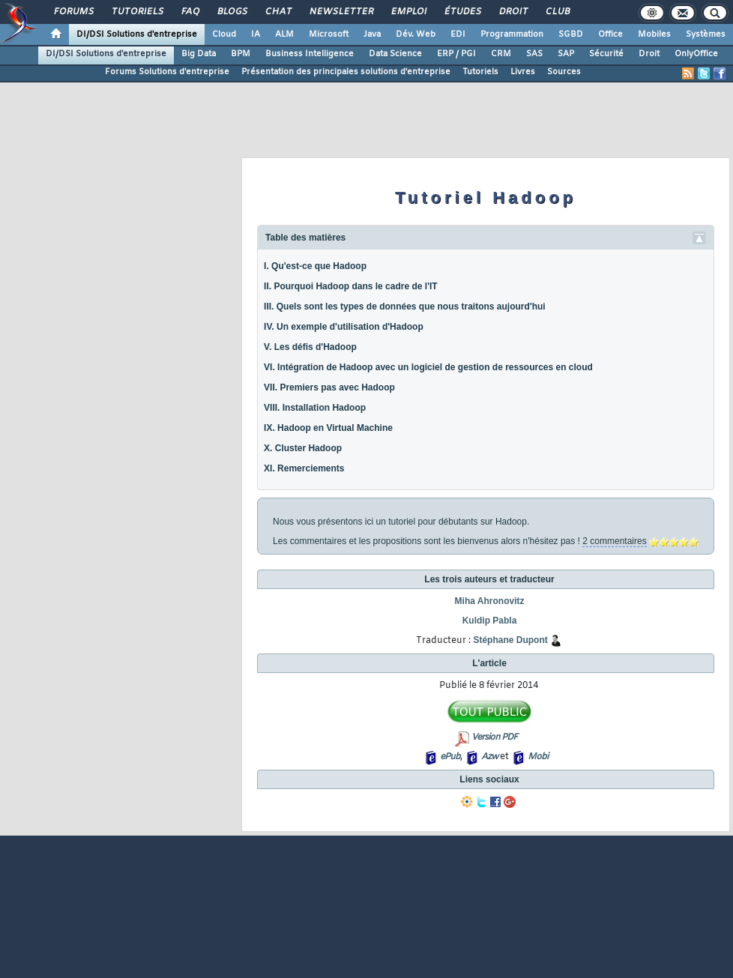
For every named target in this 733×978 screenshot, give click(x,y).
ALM (284, 34)
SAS (534, 54)
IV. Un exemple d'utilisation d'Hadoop (343, 327)
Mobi (538, 757)
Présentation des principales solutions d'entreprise (345, 72)
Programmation (511, 34)
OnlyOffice (696, 54)
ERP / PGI (456, 54)
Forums (73, 12)
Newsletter (340, 12)
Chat (277, 12)
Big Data (198, 54)
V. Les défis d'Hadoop (310, 347)
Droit (512, 12)
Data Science (395, 54)
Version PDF (494, 737)
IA (255, 34)
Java (372, 34)
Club (556, 12)
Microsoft (329, 34)
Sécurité (606, 54)
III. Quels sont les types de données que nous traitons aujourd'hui (405, 306)
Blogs (231, 12)
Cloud (224, 34)
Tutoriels (136, 12)
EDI (457, 34)
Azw (489, 757)
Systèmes (706, 34)
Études (462, 12)
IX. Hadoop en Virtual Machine (328, 428)
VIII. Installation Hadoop (315, 407)
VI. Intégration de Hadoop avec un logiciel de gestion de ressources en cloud (428, 367)
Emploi (408, 12)
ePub (450, 757)
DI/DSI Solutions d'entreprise (136, 34)
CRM (501, 54)
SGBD (570, 34)
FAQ (189, 12)
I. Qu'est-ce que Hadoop (315, 266)
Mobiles (654, 34)
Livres (522, 72)
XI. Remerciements (304, 468)
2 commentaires (614, 541)
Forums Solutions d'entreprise (167, 72)
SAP (566, 54)
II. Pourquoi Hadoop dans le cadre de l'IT (351, 286)
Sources (564, 72)
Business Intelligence (309, 54)
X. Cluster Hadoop (303, 448)
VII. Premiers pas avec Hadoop (329, 387)
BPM (240, 54)
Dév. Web (415, 34)
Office (610, 34)
